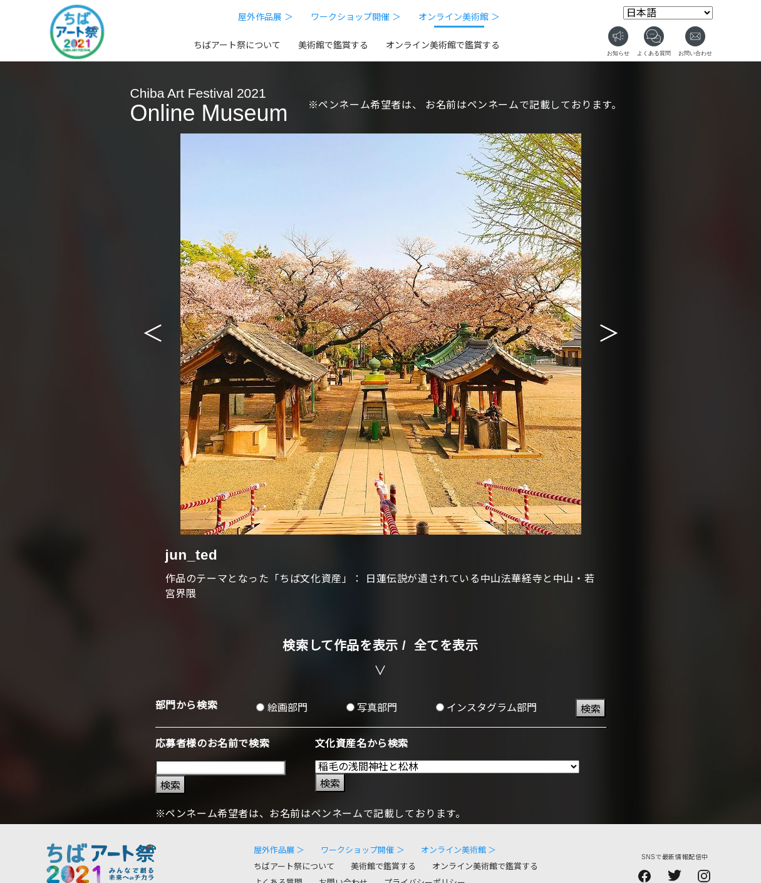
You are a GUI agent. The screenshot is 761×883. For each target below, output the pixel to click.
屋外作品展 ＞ (265, 17)
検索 (591, 709)
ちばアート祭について (237, 45)
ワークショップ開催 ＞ (356, 17)
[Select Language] (668, 12)
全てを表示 (446, 645)
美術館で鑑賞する (333, 45)
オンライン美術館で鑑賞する (443, 45)
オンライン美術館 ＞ (459, 17)
